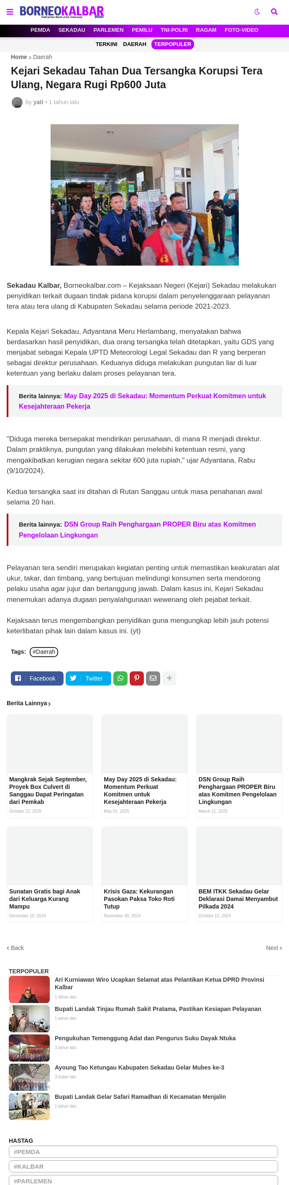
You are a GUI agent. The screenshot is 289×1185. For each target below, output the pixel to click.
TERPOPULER (173, 44)
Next (272, 947)
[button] (10, 12)
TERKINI (107, 44)
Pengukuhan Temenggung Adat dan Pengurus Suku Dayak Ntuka (145, 1038)
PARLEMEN (109, 30)
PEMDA (40, 30)
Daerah (42, 57)
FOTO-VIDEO (241, 30)
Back (17, 947)
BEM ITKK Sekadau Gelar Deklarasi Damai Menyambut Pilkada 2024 (238, 899)
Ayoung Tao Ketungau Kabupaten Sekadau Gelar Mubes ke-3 (139, 1067)
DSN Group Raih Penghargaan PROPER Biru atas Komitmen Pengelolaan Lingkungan (238, 791)
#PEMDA (27, 1151)
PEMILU (142, 30)
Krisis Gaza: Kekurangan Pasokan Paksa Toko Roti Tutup (139, 899)
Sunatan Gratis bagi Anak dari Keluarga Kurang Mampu (44, 899)
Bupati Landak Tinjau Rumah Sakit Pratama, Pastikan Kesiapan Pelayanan (158, 1009)
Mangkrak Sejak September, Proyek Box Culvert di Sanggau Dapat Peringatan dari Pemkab (48, 791)
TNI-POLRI (174, 30)
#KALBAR (29, 1166)
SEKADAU (72, 30)
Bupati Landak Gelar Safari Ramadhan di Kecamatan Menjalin (140, 1096)
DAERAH (134, 44)
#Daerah (44, 651)
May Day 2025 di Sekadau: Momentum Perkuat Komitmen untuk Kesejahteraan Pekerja (140, 791)
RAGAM (206, 30)
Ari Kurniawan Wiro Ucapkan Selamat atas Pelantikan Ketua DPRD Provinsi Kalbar (159, 983)
